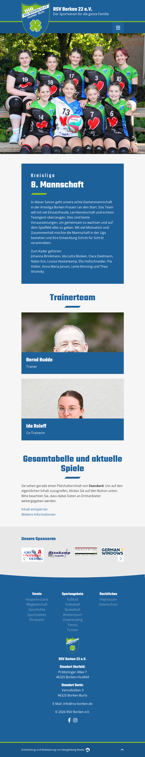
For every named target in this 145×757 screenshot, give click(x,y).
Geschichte (37, 609)
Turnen (72, 630)
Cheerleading (73, 620)
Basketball (72, 609)
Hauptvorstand (36, 599)
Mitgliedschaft (36, 604)
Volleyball (72, 604)
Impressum (108, 599)
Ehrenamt (36, 620)
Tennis (73, 625)
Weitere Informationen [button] (38, 514)
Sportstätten (36, 615)
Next (121, 559)
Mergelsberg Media (76, 749)
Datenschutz (108, 604)
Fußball (72, 599)
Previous (24, 559)
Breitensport (72, 615)
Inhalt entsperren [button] (34, 509)
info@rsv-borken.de (77, 703)
